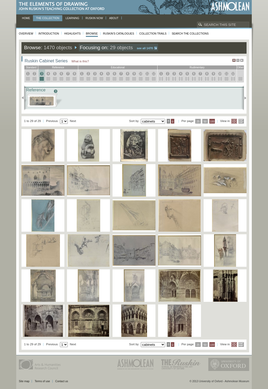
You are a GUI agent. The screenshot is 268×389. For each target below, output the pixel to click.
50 (205, 121)
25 (198, 121)
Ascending (168, 121)
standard (31, 67)
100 (212, 121)
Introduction (48, 33)
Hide (241, 60)
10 (140, 73)
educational (118, 67)
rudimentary (197, 67)
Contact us (61, 381)
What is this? (80, 61)
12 (153, 73)
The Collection (47, 18)
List (241, 121)
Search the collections (190, 33)
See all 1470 (145, 48)
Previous (24, 98)
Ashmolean (230, 6)
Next (244, 98)
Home (26, 18)
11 (147, 73)
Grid (234, 121)
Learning (72, 18)
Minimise (237, 60)
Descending (172, 121)
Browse (92, 33)
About (113, 18)
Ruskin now (94, 18)
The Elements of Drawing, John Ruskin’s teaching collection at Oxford (63, 6)
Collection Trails (152, 33)
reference (58, 67)
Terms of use (42, 381)
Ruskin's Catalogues (118, 33)
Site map (24, 381)
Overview (26, 33)
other (240, 67)
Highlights (72, 33)
